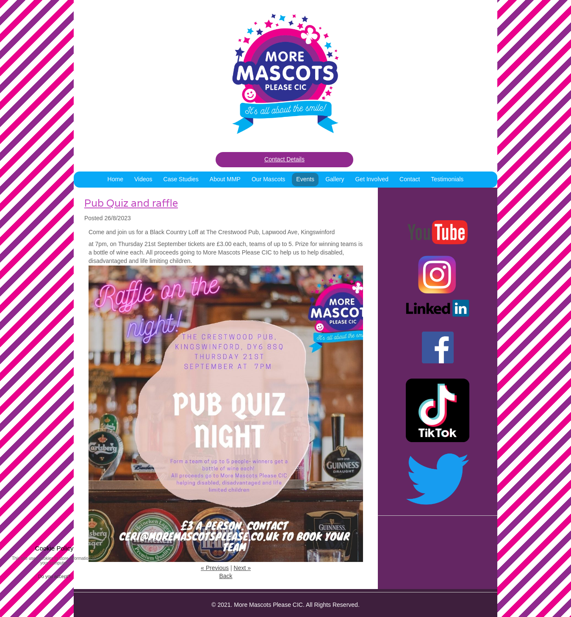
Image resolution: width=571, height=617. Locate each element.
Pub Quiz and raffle (131, 203)
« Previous (215, 567)
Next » (242, 567)
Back (225, 576)
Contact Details (284, 159)
